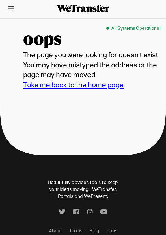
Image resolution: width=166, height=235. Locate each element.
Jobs (112, 231)
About (55, 231)
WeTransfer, (104, 189)
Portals (65, 196)
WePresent (95, 196)
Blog (94, 231)
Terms (75, 231)
